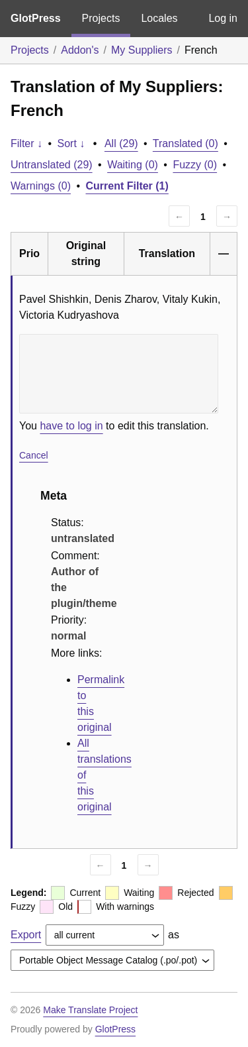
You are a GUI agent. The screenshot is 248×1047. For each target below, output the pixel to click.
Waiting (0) (132, 164)
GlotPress (36, 18)
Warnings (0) (41, 186)
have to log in (71, 425)
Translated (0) (185, 143)
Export (26, 934)
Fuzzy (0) (195, 164)
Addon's (80, 50)
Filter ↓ (26, 143)
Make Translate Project (90, 1010)
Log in (222, 18)
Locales (159, 18)
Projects (101, 18)
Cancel (33, 455)
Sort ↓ (71, 143)
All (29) (121, 143)
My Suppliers (141, 50)
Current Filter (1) (127, 186)
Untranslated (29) (52, 164)
